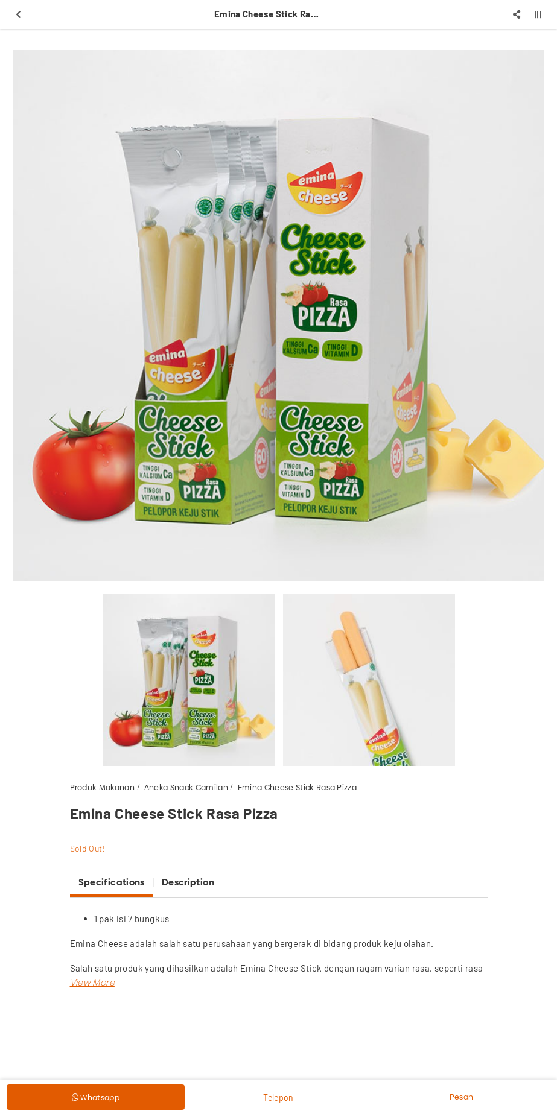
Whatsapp (95, 1097)
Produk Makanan (102, 787)
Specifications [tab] (111, 882)
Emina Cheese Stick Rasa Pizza (297, 787)
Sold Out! (87, 848)
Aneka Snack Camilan (186, 787)
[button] (92, 982)
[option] (278, 315)
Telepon (278, 1097)
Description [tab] (188, 882)
